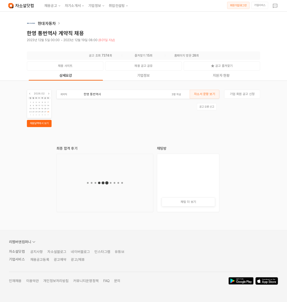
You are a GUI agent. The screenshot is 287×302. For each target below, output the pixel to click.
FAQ (106, 281)
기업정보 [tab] (143, 75)
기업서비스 (259, 5)
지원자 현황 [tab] (221, 75)
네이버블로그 (80, 252)
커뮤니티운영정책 (86, 281)
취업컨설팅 (119, 5)
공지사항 (36, 252)
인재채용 (15, 281)
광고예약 (60, 259)
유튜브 (119, 252)
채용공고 (52, 5)
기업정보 (96, 5)
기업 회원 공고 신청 (242, 94)
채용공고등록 (39, 259)
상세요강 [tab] (65, 75)
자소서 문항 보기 (204, 94)
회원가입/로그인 (238, 5)
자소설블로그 (56, 252)
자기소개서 (75, 5)
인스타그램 (102, 252)
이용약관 (32, 281)
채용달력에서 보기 (39, 123)
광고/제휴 (78, 259)
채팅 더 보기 (188, 202)
